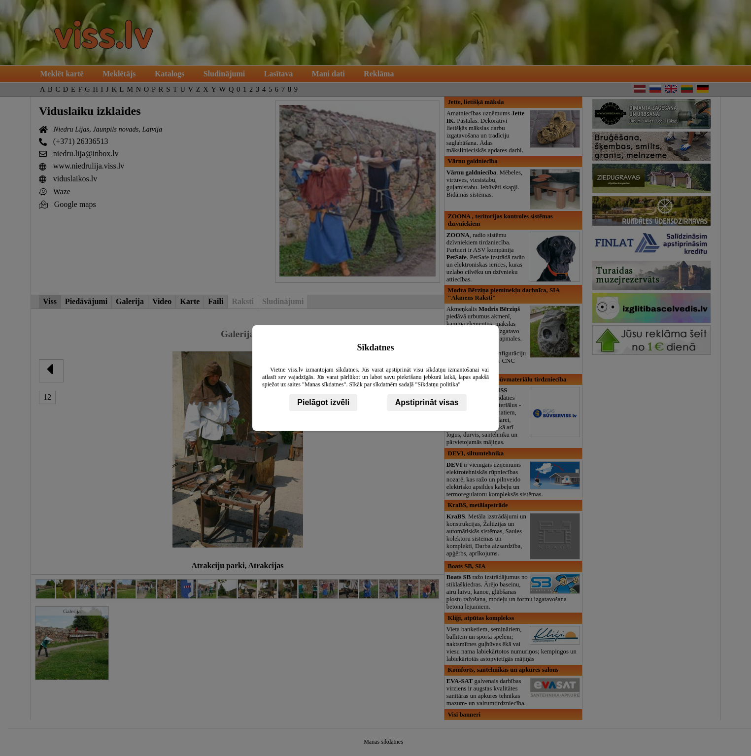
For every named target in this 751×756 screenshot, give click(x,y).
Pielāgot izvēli (323, 402)
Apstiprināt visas (427, 402)
